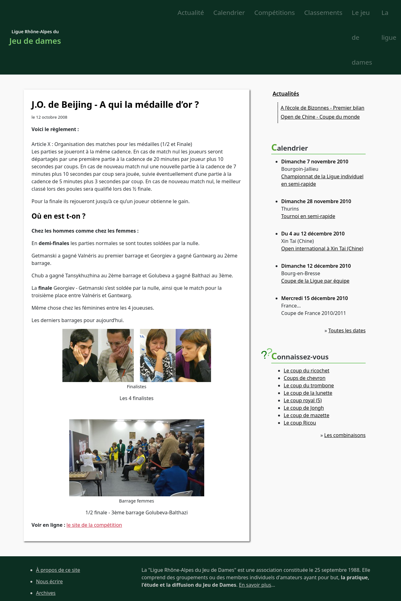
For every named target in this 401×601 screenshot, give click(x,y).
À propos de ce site (58, 521)
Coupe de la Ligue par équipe (315, 232)
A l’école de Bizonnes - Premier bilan (322, 59)
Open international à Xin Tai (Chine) (322, 199)
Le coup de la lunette (308, 343)
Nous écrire (49, 532)
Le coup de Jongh (304, 358)
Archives (46, 543)
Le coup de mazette (306, 366)
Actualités (286, 44)
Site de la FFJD (52, 578)
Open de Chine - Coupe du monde (320, 68)
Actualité (97, 12)
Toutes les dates (347, 281)
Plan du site (49, 555)
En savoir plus (255, 536)
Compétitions (181, 12)
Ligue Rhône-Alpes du (35, 13)
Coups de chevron (305, 329)
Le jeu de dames (320, 12)
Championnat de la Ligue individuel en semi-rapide (322, 131)
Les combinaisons (345, 386)
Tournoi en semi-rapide (308, 167)
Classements (230, 12)
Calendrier (136, 12)
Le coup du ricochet (306, 321)
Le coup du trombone (309, 336)
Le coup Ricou (300, 373)
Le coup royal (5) (303, 351)
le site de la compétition (94, 475)
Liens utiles (49, 566)
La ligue (366, 12)
